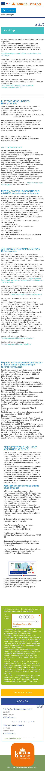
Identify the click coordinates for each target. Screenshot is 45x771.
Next (41, 706)
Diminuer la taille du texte (39, 24)
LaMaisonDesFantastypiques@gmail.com (19, 535)
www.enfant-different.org (21, 553)
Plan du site (11, 767)
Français (8, 3)
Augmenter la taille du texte (36, 24)
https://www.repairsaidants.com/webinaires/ (17, 338)
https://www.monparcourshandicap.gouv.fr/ (17, 85)
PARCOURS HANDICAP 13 (11, 147)
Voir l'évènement (9, 717)
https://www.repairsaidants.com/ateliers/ (16, 344)
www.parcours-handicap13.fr (11, 87)
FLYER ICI (26, 529)
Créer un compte (7, 15)
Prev (38, 706)
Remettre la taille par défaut (42, 24)
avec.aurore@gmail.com (13, 529)
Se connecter (8, 10)
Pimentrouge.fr (33, 767)
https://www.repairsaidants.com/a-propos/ (26, 294)
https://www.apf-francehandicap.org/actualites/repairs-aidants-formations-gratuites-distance (22, 280)
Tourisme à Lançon (22, 692)
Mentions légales (21, 767)
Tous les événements (12, 738)
